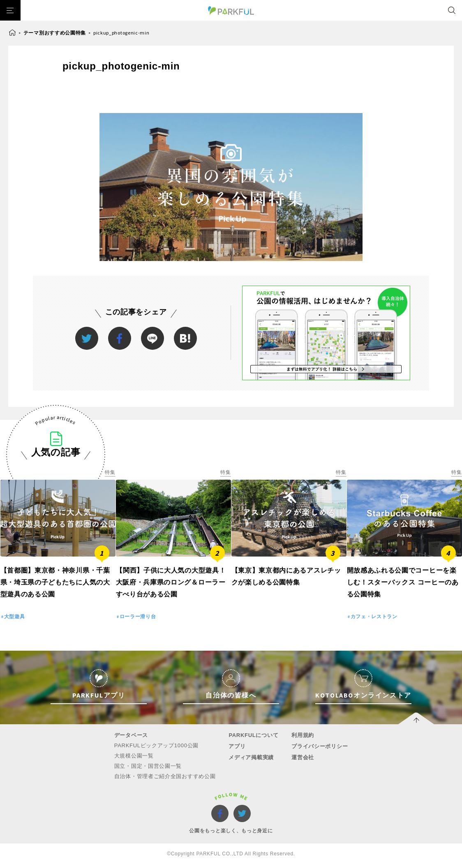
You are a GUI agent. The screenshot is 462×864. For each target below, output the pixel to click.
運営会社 (302, 757)
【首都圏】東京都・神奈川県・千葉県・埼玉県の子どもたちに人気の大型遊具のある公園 (55, 582)
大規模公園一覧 (134, 755)
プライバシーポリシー (319, 746)
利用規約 (302, 735)
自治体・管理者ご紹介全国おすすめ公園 (165, 776)
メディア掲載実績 (251, 757)
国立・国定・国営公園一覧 (148, 766)
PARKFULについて (253, 735)
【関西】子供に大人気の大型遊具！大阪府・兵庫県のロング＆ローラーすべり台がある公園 (171, 582)
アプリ (237, 746)
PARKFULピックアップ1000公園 (156, 745)
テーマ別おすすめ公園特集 (54, 33)
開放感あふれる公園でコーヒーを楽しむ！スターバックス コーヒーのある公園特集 (403, 582)
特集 (110, 472)
